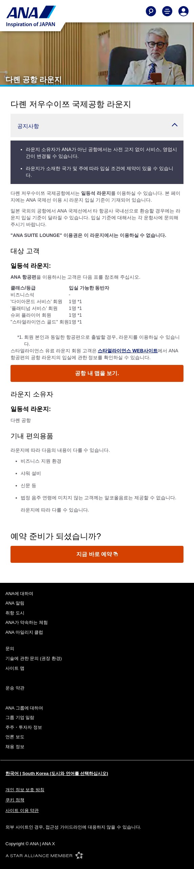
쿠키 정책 (14, 799)
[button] (97, 125)
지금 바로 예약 (96, 554)
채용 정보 (14, 746)
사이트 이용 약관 (22, 810)
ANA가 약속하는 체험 (26, 622)
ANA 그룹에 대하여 (24, 707)
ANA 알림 (14, 603)
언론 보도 (14, 736)
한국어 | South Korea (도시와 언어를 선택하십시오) (56, 773)
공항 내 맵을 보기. (97, 373)
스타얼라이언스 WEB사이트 (128, 350)
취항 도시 (14, 612)
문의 (9, 648)
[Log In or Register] (183, 11)
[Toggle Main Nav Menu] (167, 11)
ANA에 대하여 (19, 593)
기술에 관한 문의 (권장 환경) (33, 658)
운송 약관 (14, 687)
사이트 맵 (14, 668)
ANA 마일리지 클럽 (24, 632)
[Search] (151, 11)
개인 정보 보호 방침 (24, 789)
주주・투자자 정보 (23, 727)
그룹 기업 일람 (19, 717)
